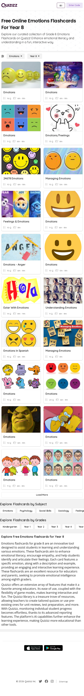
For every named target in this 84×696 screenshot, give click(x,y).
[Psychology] (26, 510)
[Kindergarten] (10, 526)
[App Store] (33, 648)
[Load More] (42, 494)
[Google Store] (53, 648)
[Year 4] (68, 526)
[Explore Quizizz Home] (9, 5)
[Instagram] (52, 681)
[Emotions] (16, 56)
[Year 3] (54, 526)
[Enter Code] (74, 5)
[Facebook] (46, 681)
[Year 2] (41, 526)
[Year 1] (27, 526)
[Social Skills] (45, 510)
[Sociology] (64, 510)
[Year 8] (34, 56)
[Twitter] (40, 681)
